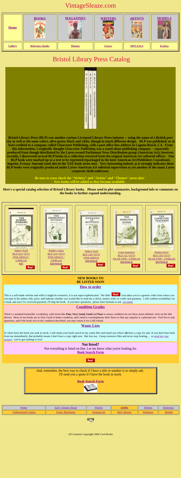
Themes (148, 407)
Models (169, 412)
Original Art (98, 412)
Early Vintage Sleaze (66, 407)
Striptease (148, 412)
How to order (90, 287)
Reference (168, 407)
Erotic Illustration (65, 412)
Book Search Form (90, 352)
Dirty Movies (124, 412)
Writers (98, 407)
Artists (124, 407)
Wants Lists (90, 326)
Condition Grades (90, 307)
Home (23, 407)
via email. (128, 301)
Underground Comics (24, 412)
